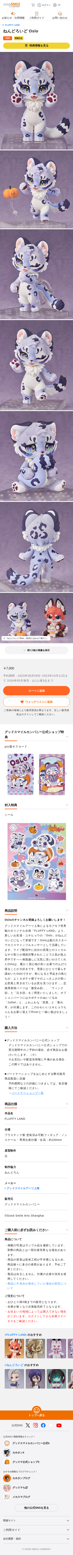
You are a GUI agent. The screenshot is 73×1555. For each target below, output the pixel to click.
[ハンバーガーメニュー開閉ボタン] (67, 5)
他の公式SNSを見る (36, 1507)
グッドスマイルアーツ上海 (23, 1188)
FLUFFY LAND (12, 25)
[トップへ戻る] (36, 1410)
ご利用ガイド (11, 1529)
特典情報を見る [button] (36, 45)
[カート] (33, 5)
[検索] (27, 5)
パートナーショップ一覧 (27, 1093)
